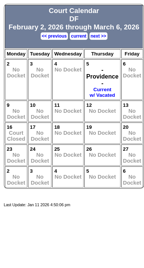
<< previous (54, 36)
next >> (98, 36)
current (78, 36)
